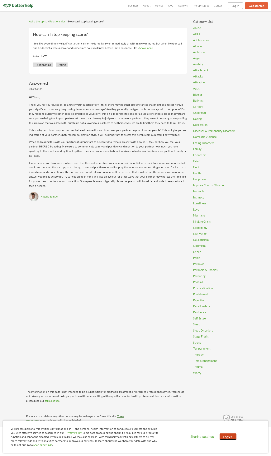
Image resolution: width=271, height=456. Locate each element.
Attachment (200, 70)
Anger (197, 58)
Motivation (200, 233)
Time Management (205, 360)
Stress (197, 342)
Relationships (57, 21)
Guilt (196, 167)
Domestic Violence (205, 136)
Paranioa (198, 264)
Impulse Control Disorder (209, 185)
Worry (197, 373)
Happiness (199, 179)
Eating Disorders (203, 143)
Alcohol (197, 46)
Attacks (198, 76)
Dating (62, 64)
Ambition (199, 52)
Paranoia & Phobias (205, 270)
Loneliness (200, 203)
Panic (196, 257)
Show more (146, 47)
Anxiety (198, 64)
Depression (200, 124)
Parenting (199, 276)
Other (197, 252)
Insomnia (199, 191)
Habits (197, 173)
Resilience (199, 312)
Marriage (199, 215)
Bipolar (197, 94)
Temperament (202, 348)
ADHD (197, 34)
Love (196, 209)
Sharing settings (42, 444)
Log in (235, 5)
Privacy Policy (73, 432)
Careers (198, 106)
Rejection (199, 300)
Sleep (196, 324)
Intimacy (198, 197)
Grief (196, 161)
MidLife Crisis (202, 221)
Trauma (198, 366)
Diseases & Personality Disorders (214, 131)
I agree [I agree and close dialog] (228, 437)
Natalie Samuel (49, 196)
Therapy (198, 354)
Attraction (199, 82)
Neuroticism (201, 239)
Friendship (199, 155)
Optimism (199, 245)
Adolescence (201, 40)
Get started (256, 5)
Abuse (197, 28)
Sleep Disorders (203, 330)
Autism (197, 88)
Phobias (198, 282)
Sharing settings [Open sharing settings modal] (202, 437)
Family (197, 149)
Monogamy (200, 227)
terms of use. (52, 400)
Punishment (200, 294)
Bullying (198, 100)
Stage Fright (201, 336)
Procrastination (203, 288)
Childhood (199, 112)
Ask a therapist (38, 21)
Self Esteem (200, 318)
